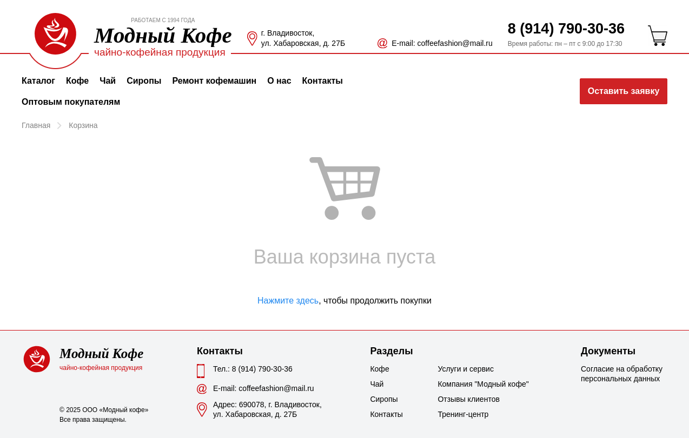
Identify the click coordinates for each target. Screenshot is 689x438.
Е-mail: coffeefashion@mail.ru (442, 43)
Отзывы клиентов (465, 399)
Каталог (38, 80)
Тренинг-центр (463, 414)
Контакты (322, 80)
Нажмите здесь (288, 300)
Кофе (77, 80)
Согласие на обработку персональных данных (621, 374)
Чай (108, 80)
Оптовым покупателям (71, 101)
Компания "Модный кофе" (465, 384)
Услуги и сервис (465, 369)
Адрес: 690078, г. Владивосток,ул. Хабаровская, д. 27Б (267, 409)
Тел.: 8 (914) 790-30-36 (253, 369)
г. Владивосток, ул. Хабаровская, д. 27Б (303, 38)
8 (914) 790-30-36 (566, 29)
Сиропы (144, 80)
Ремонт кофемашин (214, 80)
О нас (279, 80)
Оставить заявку (624, 91)
